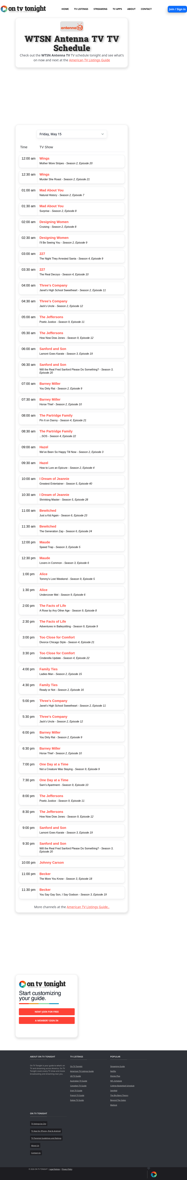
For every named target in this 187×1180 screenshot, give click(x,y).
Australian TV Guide (78, 1081)
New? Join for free (47, 1011)
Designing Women (54, 222)
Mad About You (51, 190)
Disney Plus (115, 1076)
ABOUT (131, 8)
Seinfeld (113, 1090)
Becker (45, 874)
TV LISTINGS (81, 8)
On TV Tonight (76, 1066)
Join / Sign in (177, 9)
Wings (44, 158)
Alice (43, 574)
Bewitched (47, 510)
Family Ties (48, 669)
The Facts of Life (52, 605)
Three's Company (53, 285)
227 (42, 254)
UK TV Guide (75, 1076)
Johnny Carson (51, 862)
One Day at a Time (53, 764)
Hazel (43, 447)
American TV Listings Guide (89, 60)
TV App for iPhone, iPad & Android (46, 1131)
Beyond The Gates (118, 1100)
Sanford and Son (52, 349)
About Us (35, 1145)
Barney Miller (49, 383)
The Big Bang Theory (119, 1095)
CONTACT (146, 8)
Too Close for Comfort (57, 637)
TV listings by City (38, 1123)
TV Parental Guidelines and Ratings (46, 1138)
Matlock (113, 1105)
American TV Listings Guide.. (88, 907)
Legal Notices (54, 1169)
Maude (44, 542)
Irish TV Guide (76, 1090)
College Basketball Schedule (122, 1085)
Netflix (113, 1071)
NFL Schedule (116, 1081)
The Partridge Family (56, 415)
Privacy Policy (67, 1169)
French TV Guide (77, 1095)
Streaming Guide (117, 1066)
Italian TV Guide (77, 1100)
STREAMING (100, 8)
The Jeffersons (51, 317)
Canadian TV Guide (78, 1085)
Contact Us (36, 1153)
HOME (65, 8)
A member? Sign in (46, 1020)
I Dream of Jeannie (54, 479)
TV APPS (117, 8)
